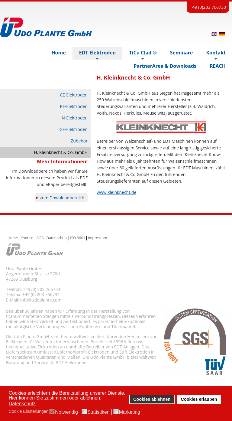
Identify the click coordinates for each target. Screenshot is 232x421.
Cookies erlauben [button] (199, 399)
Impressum (97, 238)
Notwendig (66, 412)
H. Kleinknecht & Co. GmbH (61, 152)
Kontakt (27, 238)
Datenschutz (56, 238)
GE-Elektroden (74, 129)
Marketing (129, 412)
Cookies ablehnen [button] (151, 399)
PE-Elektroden (74, 106)
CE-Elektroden (74, 95)
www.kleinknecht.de (116, 192)
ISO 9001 (77, 238)
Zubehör (79, 141)
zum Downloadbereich (62, 198)
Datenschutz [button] (22, 403)
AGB (40, 238)
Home (13, 238)
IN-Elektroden (74, 118)
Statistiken (98, 412)
